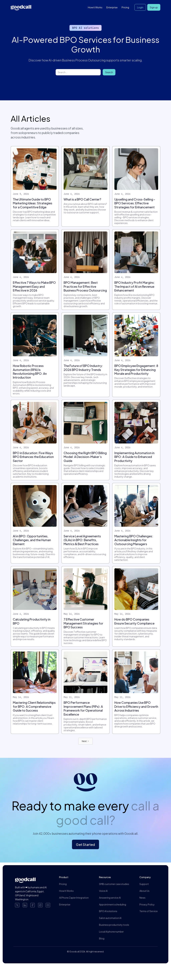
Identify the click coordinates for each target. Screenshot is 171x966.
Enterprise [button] (112, 7)
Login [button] (140, 7)
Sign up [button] (154, 7)
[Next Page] (85, 741)
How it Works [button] (95, 7)
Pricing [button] (125, 7)
